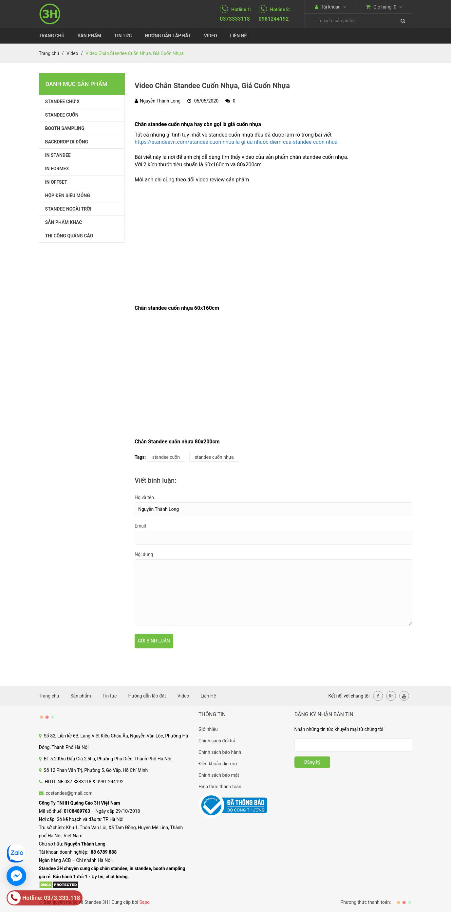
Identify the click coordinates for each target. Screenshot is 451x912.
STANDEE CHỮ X (62, 101)
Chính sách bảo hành (219, 752)
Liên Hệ (238, 35)
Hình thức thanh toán (219, 786)
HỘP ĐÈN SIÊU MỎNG (67, 195)
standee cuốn (166, 457)
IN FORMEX (57, 168)
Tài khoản (331, 6)
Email (140, 526)
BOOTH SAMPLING (65, 128)
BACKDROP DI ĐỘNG (66, 141)
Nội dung (144, 554)
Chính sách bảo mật (218, 775)
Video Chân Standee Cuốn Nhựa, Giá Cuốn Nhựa (212, 86)
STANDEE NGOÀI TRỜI (68, 209)
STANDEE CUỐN (62, 115)
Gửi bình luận (154, 640)
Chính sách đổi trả (216, 740)
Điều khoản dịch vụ (217, 763)
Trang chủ (52, 35)
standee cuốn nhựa (214, 457)
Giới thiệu (208, 729)
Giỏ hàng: (384, 6)
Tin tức (123, 35)
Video (210, 35)
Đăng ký (312, 762)
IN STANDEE (58, 155)
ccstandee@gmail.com (69, 793)
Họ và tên (144, 497)
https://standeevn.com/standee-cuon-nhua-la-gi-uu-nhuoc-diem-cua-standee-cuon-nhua (236, 142)
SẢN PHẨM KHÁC (63, 222)
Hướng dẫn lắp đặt (168, 35)
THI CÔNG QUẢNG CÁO (69, 235)
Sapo (144, 902)
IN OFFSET (56, 182)
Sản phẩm (89, 35)
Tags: (140, 457)
